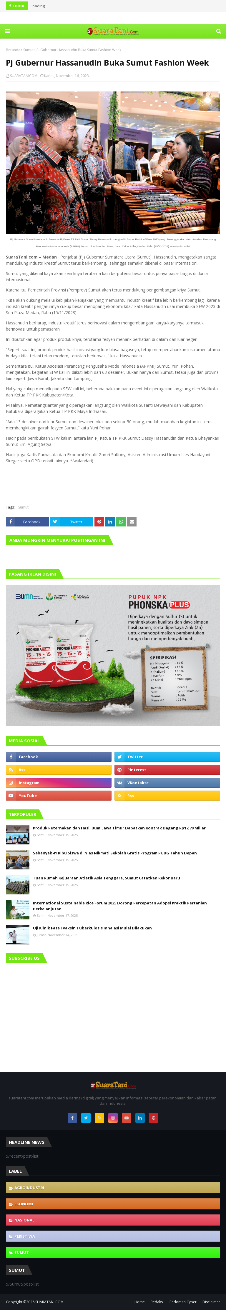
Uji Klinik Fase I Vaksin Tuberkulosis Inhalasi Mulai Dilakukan (92, 928)
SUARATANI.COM (49, 1301)
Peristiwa (24, 1236)
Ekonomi (23, 1203)
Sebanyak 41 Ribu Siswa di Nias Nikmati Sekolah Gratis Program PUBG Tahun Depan (115, 853)
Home (139, 1301)
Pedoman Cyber (183, 1301)
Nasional (24, 1220)
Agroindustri (29, 1187)
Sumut (28, 49)
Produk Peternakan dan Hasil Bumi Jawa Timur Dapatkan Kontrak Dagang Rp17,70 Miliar (119, 828)
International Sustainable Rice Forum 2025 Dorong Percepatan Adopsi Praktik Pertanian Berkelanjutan (120, 905)
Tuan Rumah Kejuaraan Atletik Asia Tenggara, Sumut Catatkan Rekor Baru (106, 878)
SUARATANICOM (23, 75)
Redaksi (157, 1301)
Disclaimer (211, 1301)
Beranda (13, 49)
